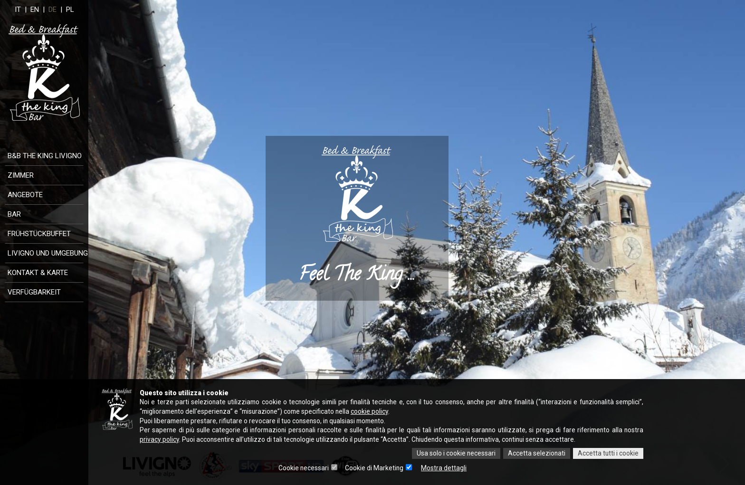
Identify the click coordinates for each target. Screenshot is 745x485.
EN (42, 9)
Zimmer (21, 175)
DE (60, 9)
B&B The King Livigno (45, 156)
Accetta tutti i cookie (608, 453)
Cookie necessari (303, 468)
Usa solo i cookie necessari (455, 453)
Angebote (25, 194)
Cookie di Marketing (374, 468)
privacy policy (159, 440)
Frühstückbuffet (39, 233)
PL (77, 9)
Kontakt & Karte (38, 272)
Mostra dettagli (444, 468)
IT (26, 9)
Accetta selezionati (536, 453)
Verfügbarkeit (34, 292)
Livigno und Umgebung (48, 253)
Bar (14, 214)
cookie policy (375, 411)
